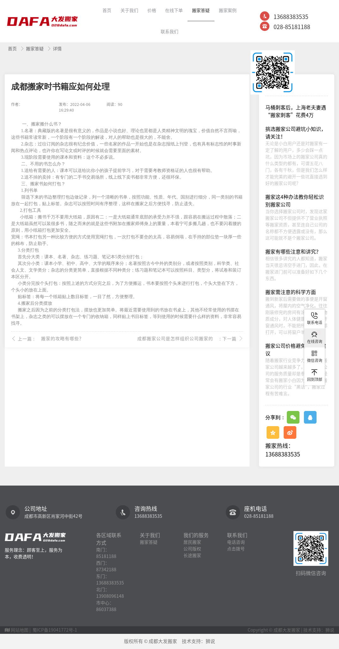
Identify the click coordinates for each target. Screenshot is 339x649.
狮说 (210, 641)
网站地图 (19, 630)
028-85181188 (292, 27)
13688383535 (291, 17)
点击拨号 (236, 549)
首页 (13, 48)
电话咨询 (236, 542)
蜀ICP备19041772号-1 (55, 630)
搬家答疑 (35, 48)
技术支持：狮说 (318, 630)
